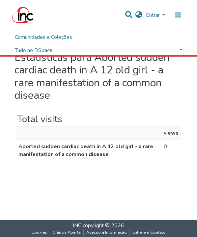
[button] (139, 15)
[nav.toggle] (178, 15)
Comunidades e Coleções (43, 37)
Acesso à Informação (106, 232)
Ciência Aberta (67, 232)
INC (77, 225)
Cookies (39, 232)
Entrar (153, 15)
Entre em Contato (149, 232)
